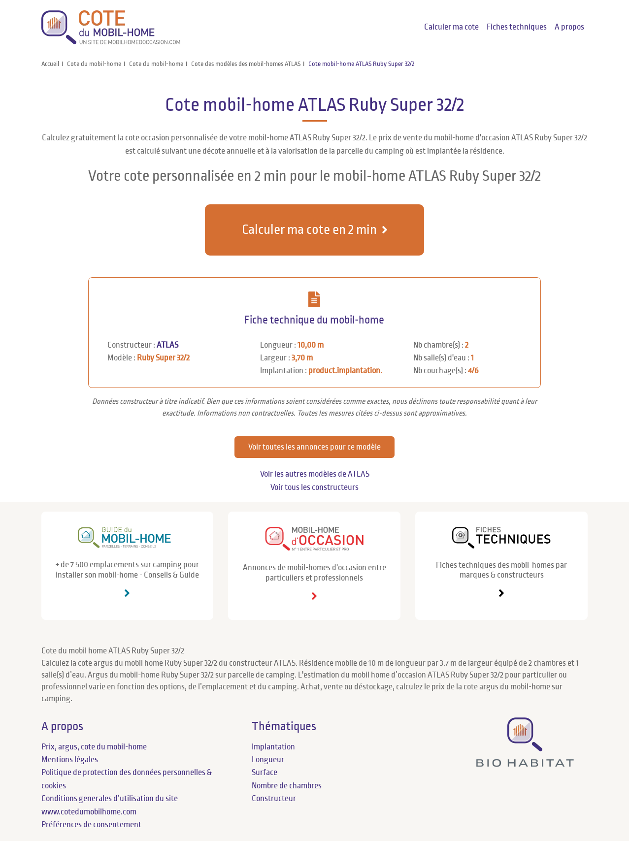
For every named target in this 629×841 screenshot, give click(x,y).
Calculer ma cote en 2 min (309, 230)
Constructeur (274, 798)
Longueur (268, 759)
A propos (569, 27)
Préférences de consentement (91, 824)
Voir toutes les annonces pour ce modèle (314, 447)
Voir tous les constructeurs (314, 487)
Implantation (273, 747)
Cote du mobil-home (94, 64)
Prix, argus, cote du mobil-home (94, 747)
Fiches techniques (517, 27)
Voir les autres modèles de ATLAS (314, 474)
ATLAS (167, 345)
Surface (264, 772)
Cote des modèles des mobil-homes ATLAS (245, 64)
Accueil (50, 64)
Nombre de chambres (287, 785)
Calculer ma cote (451, 27)
